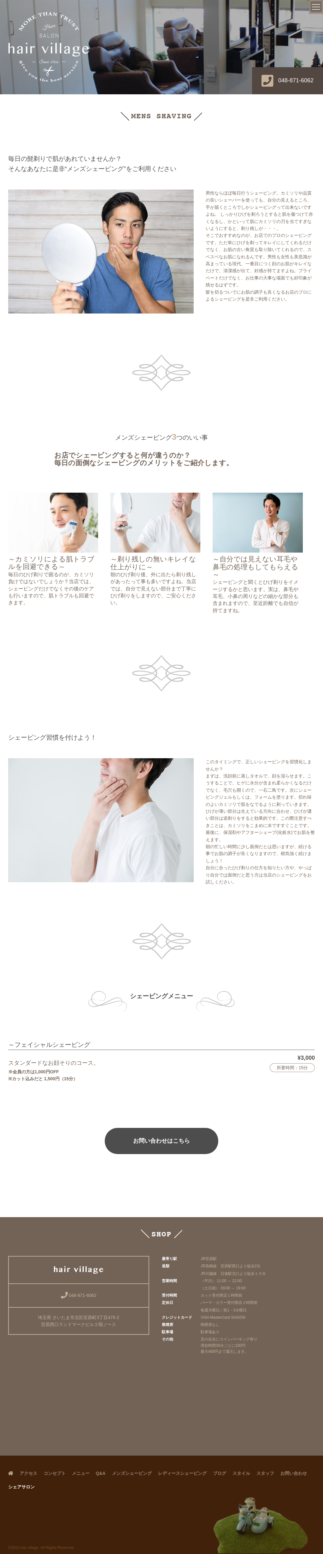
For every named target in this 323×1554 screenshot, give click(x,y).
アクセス (28, 1473)
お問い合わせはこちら (161, 1141)
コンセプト (55, 1473)
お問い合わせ (293, 1473)
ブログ (219, 1473)
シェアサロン (21, 1486)
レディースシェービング (182, 1473)
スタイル (241, 1473)
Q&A (101, 1473)
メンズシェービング (132, 1473)
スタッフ (265, 1473)
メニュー (81, 1473)
